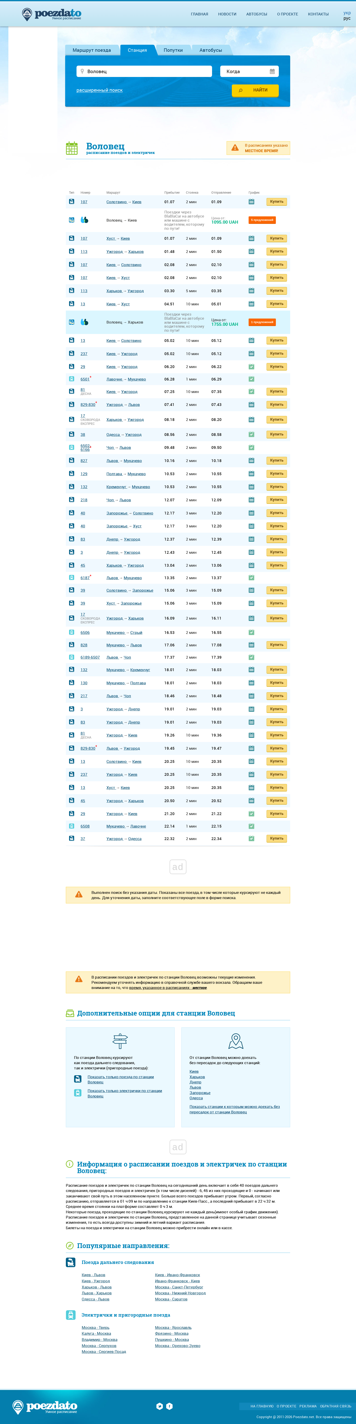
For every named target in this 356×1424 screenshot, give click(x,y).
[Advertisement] (178, 124)
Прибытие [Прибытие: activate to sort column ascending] (172, 192)
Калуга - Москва (96, 1333)
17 (83, 415)
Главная (199, 14)
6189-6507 (90, 657)
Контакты (318, 14)
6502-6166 (86, 447)
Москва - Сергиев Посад (104, 1351)
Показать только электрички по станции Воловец (125, 1093)
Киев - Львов (93, 1274)
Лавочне (114, 379)
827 (84, 460)
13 (83, 304)
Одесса (113, 434)
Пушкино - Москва (172, 1339)
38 (83, 434)
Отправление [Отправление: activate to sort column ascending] (221, 192)
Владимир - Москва (99, 1339)
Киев (136, 201)
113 (84, 251)
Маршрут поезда (92, 50)
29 (83, 366)
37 (83, 838)
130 (84, 682)
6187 (85, 577)
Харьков (136, 251)
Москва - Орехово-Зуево (177, 1345)
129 (84, 473)
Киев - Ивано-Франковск (177, 1274)
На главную (262, 1406)
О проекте (287, 14)
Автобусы (211, 50)
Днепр (112, 539)
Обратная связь (335, 1406)
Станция (137, 50)
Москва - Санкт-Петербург (179, 1287)
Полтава (114, 473)
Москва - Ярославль (173, 1327)
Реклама (308, 1406)
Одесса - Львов (95, 1299)
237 (84, 353)
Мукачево (137, 379)
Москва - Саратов (171, 1299)
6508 (85, 826)
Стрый (136, 632)
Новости (227, 14)
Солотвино (117, 201)
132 (84, 486)
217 (84, 695)
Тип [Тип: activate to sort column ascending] (71, 192)
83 (83, 539)
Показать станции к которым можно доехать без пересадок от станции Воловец (235, 1109)
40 (83, 513)
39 (83, 590)
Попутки (173, 50)
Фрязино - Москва (171, 1333)
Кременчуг (116, 486)
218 (84, 499)
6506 (85, 632)
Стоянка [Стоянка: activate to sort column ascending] (192, 192)
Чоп (110, 447)
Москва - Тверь (95, 1327)
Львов (134, 404)
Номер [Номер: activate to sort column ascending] (85, 192)
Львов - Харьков (97, 1292)
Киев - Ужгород (96, 1280)
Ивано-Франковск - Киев (177, 1280)
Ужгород (115, 251)
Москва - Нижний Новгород (180, 1292)
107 (84, 201)
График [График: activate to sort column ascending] (254, 192)
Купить (276, 201)
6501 (85, 379)
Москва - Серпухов (99, 1345)
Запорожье (117, 513)
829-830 (88, 404)
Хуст (111, 238)
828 (84, 645)
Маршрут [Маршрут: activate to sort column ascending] (113, 192)
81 (83, 389)
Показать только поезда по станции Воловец (121, 1079)
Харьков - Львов (97, 1287)
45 (83, 565)
